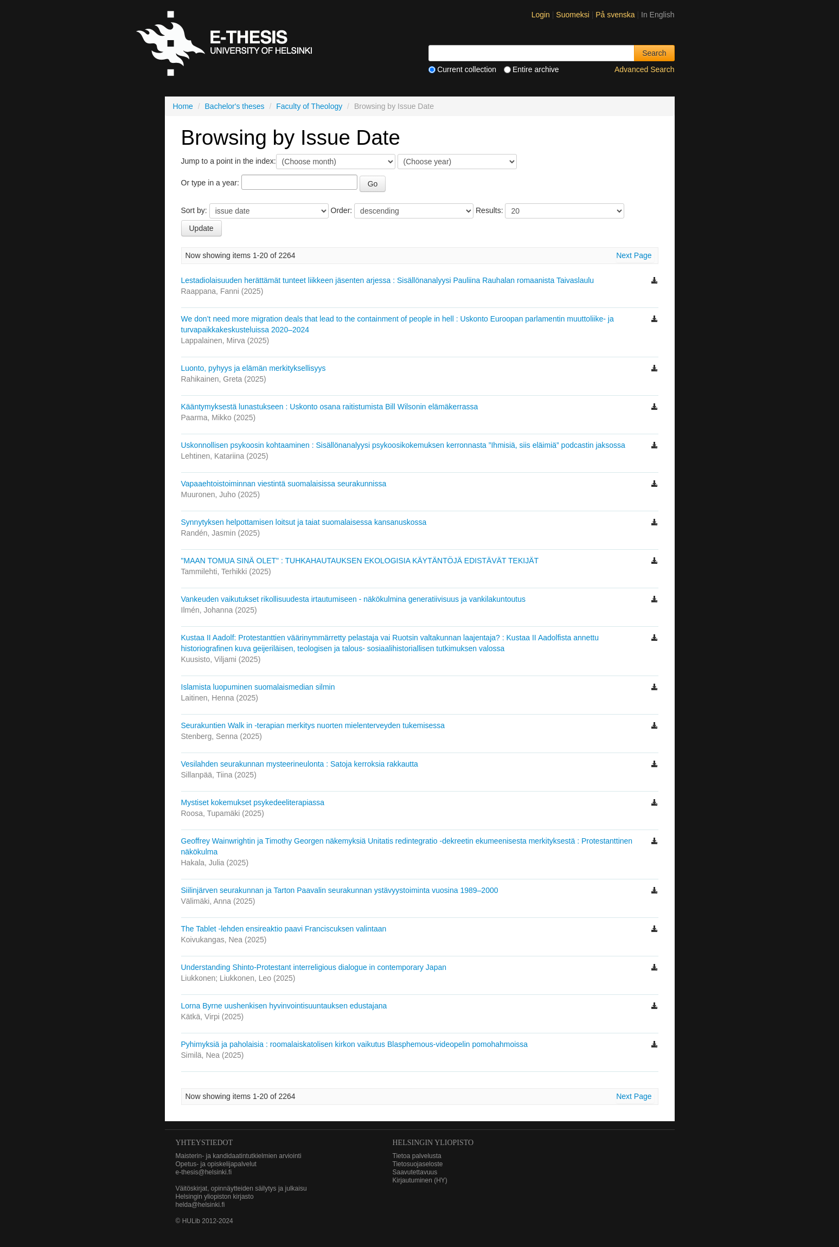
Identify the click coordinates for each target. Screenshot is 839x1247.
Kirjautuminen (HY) (420, 1180)
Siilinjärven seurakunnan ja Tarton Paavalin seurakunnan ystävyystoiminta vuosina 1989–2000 (339, 890)
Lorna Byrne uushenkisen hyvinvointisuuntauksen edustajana (284, 1005)
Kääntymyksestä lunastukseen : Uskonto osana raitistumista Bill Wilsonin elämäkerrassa (329, 406)
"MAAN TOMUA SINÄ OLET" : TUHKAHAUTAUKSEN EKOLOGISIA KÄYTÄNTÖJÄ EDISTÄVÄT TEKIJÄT (360, 560)
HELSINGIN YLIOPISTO (433, 1143)
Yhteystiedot (204, 1143)
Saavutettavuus (415, 1172)
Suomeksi (573, 14)
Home (183, 106)
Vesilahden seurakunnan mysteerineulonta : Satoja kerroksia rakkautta (299, 764)
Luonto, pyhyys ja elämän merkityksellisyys (253, 368)
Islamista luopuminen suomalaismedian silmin (258, 687)
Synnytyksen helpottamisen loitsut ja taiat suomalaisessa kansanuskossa (304, 522)
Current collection (462, 69)
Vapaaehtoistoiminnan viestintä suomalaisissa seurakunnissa (284, 483)
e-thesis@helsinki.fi (204, 1172)
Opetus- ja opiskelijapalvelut (216, 1164)
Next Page (633, 255)
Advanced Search (644, 69)
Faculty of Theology (309, 106)
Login (540, 14)
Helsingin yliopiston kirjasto (215, 1196)
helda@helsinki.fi (200, 1205)
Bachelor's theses (235, 106)
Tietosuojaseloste (418, 1164)
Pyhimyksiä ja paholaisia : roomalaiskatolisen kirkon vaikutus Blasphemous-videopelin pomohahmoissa (354, 1044)
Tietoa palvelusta (417, 1156)
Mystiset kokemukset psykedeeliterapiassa (253, 802)
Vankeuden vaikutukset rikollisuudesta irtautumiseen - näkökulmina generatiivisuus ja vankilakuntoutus (353, 599)
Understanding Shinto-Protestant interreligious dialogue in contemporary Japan (314, 967)
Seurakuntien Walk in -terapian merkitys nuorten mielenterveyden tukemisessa (313, 725)
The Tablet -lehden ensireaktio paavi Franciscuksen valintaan (284, 928)
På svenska (616, 14)
